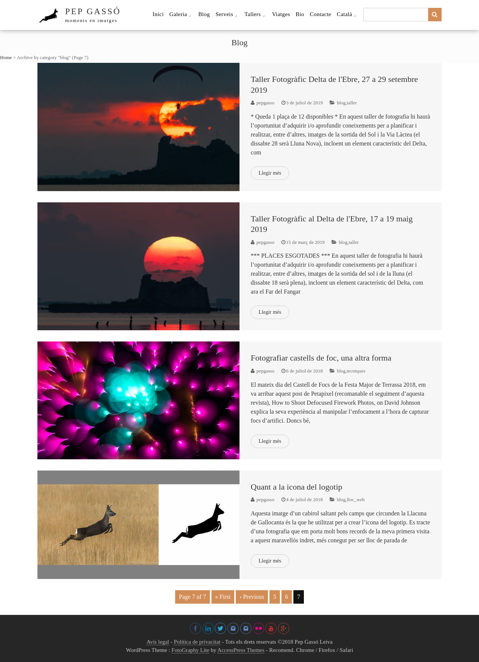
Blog (204, 14)
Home (6, 57)
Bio (300, 14)
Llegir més (270, 173)
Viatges (281, 14)
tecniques (356, 371)
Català (344, 14)
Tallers (252, 14)
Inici (158, 14)
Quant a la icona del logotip (296, 486)
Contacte (320, 14)
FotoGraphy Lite (190, 650)
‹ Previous (252, 597)
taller (352, 102)
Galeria (178, 14)
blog (341, 102)
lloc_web (356, 499)
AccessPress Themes (241, 650)
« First (223, 597)
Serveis (224, 14)
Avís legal (157, 642)
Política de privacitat (197, 642)
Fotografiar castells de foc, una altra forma (321, 357)
